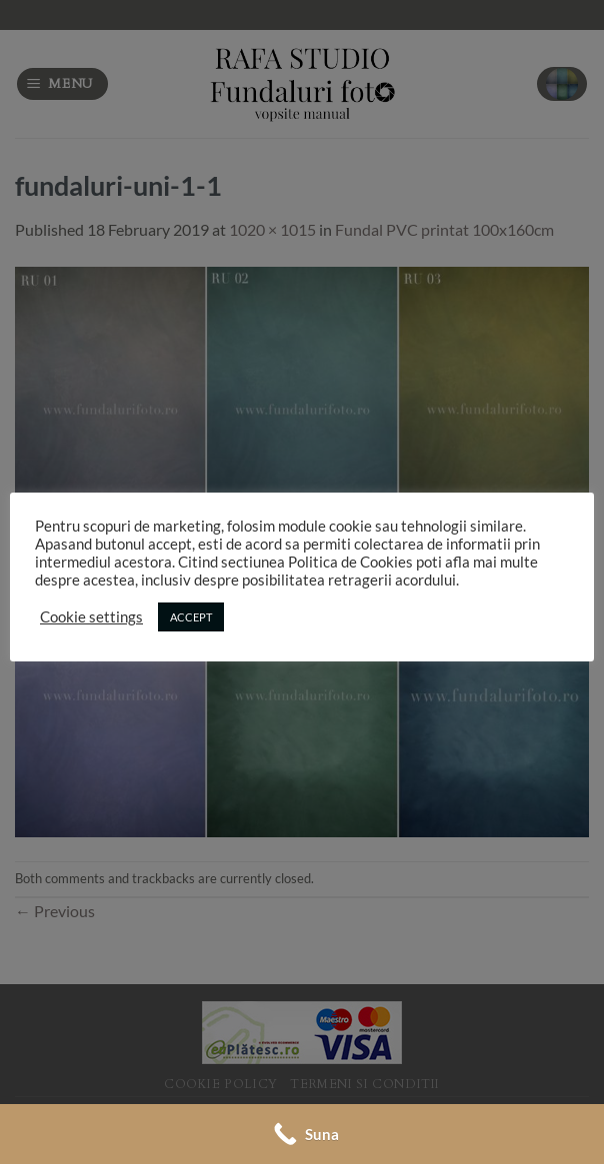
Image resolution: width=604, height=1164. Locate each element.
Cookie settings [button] (91, 616)
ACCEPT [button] (191, 616)
